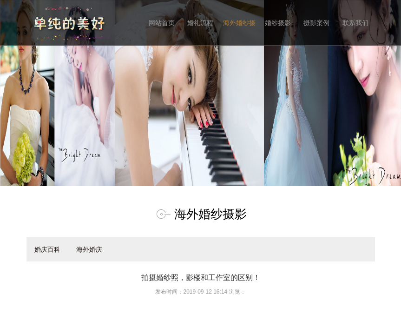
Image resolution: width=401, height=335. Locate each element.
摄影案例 (316, 23)
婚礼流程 (200, 23)
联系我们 (355, 23)
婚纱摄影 (278, 23)
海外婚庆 (89, 249)
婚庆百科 (47, 249)
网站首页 (162, 23)
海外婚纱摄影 (239, 32)
